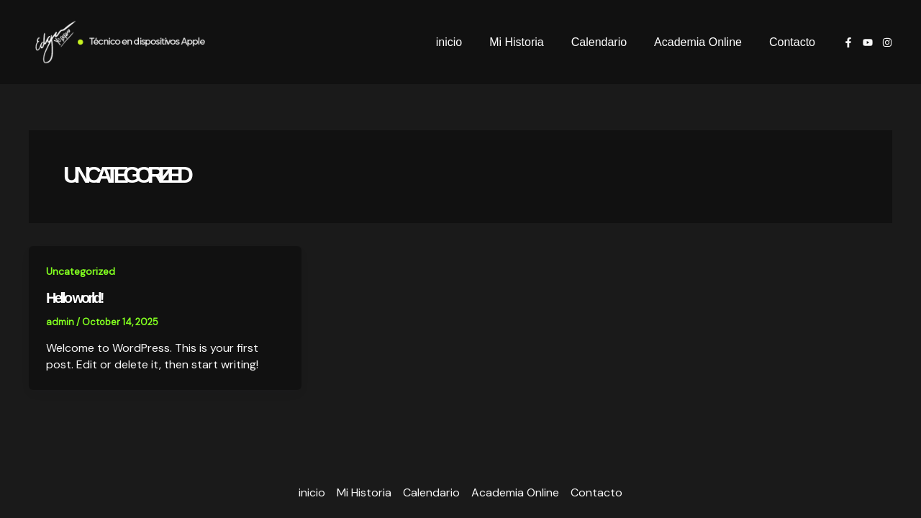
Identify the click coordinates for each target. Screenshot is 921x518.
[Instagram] (887, 42)
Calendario (610, 42)
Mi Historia (531, 42)
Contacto (794, 42)
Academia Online (704, 42)
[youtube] (868, 42)
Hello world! (74, 298)
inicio (468, 42)
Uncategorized (80, 271)
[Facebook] (848, 42)
